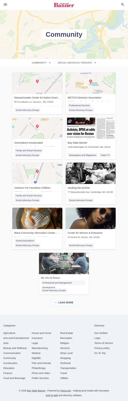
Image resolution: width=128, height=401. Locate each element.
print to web (52, 395)
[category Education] (8, 368)
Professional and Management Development (57, 283)
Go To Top (100, 353)
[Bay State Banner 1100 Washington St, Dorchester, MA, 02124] (91, 133)
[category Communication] (12, 353)
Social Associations (25, 240)
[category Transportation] (68, 368)
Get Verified (100, 333)
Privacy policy (102, 348)
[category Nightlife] (36, 358)
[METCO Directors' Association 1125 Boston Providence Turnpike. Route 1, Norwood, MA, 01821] (91, 88)
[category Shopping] (65, 358)
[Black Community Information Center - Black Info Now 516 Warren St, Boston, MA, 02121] (37, 223)
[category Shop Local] (66, 353)
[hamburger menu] (5, 5)
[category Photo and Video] (41, 373)
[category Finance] (7, 373)
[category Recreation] (66, 338)
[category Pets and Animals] (41, 363)
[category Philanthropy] (39, 368)
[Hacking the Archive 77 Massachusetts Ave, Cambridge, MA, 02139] (91, 178)
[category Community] (9, 358)
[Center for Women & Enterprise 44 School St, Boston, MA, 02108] (91, 223)
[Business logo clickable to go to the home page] (64, 5)
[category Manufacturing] (40, 348)
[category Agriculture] (9, 333)
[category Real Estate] (66, 333)
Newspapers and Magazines (82, 155)
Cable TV (105, 155)
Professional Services (79, 105)
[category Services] (65, 348)
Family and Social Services (29, 150)
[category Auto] (5, 343)
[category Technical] (65, 363)
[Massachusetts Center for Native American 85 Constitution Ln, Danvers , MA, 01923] (37, 88)
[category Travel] (63, 373)
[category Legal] (35, 343)
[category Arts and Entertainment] (16, 338)
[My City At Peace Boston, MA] (64, 268)
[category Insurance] (37, 338)
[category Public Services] (40, 378)
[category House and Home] (41, 333)
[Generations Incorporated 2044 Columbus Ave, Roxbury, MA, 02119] (37, 133)
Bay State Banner (36, 390)
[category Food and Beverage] (14, 378)
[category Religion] (64, 343)
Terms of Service (103, 343)
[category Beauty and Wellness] (15, 348)
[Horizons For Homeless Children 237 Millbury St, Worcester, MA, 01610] (37, 178)
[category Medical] (36, 353)
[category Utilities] (64, 378)
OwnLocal (65, 390)
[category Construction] (10, 363)
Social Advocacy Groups (27, 110)
